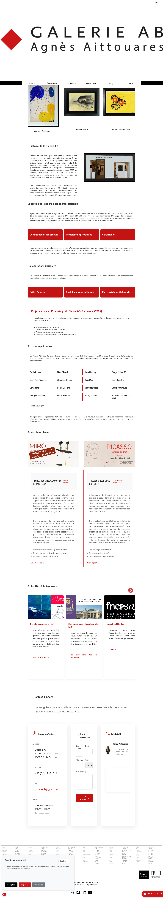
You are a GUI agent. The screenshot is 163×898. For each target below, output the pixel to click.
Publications (91, 83)
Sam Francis (35, 388)
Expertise (72, 83)
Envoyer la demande (84, 798)
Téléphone (79, 760)
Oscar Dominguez (119, 388)
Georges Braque (92, 395)
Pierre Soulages (37, 405)
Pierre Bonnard (63, 395)
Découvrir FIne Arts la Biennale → (84, 656)
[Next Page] (81, 866)
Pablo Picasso (36, 372)
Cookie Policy (21, 877)
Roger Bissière (63, 388)
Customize (38, 885)
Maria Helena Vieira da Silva (121, 396)
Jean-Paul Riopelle (38, 380)
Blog (111, 83)
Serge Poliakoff (119, 372)
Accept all (11, 885)
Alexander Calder (64, 380)
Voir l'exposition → (38, 563)
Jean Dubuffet (118, 380)
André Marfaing (91, 388)
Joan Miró (89, 380)
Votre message (81, 772)
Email (87, 746)
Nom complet (78, 747)
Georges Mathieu (37, 395)
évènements (52, 83)
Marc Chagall (62, 372)
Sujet (87, 760)
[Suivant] (130, 590)
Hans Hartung (90, 372)
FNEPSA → (113, 649)
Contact (131, 83)
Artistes (32, 83)
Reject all (24, 885)
